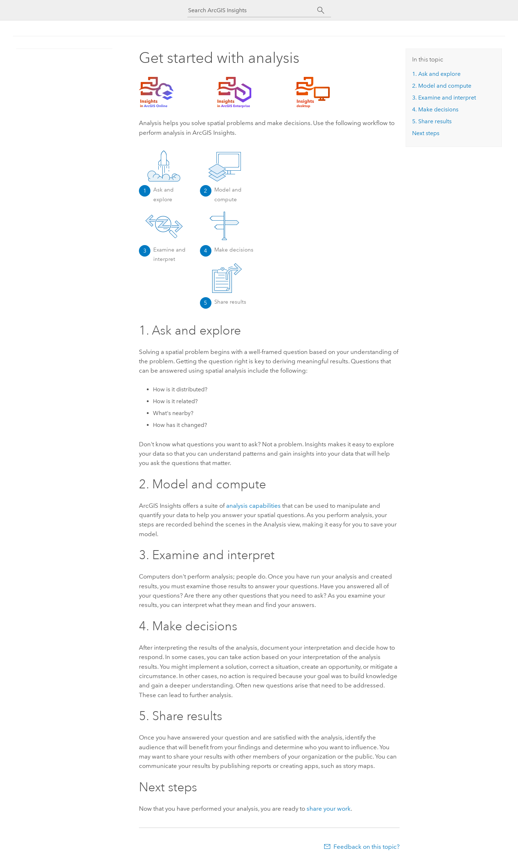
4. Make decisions (435, 109)
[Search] (321, 10)
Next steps (425, 133)
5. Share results (432, 121)
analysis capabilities (253, 505)
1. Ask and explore (436, 73)
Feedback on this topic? (366, 846)
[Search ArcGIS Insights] (252, 10)
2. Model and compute (441, 85)
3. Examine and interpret (444, 97)
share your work (329, 808)
